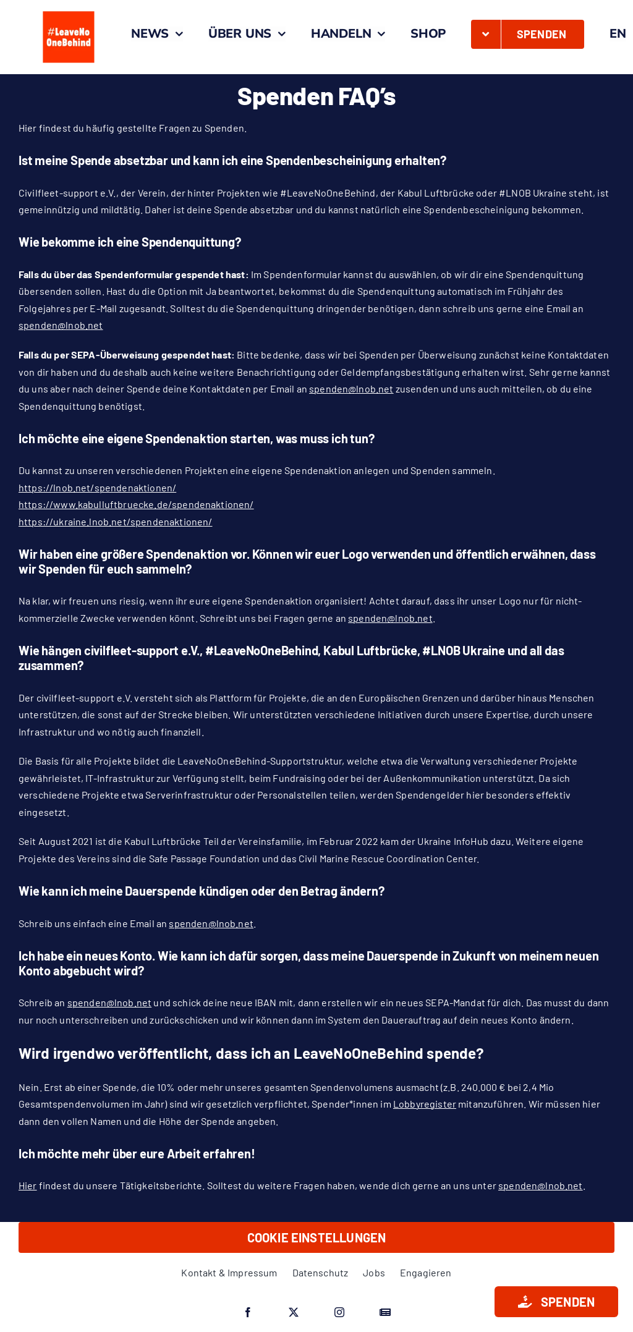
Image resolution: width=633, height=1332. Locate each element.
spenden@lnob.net (61, 325)
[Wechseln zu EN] (618, 34)
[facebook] (248, 1312)
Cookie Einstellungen (316, 1237)
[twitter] (293, 1312)
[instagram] (339, 1312)
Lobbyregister (424, 1103)
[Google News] (385, 1312)
